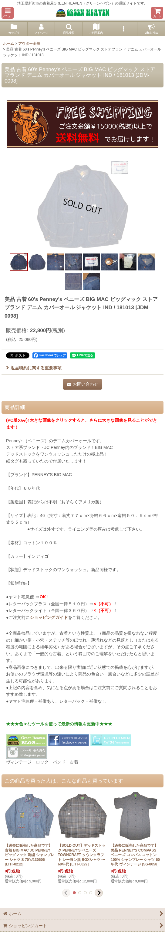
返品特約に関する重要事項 (34, 367)
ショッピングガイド (49, 617)
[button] (8, 13)
